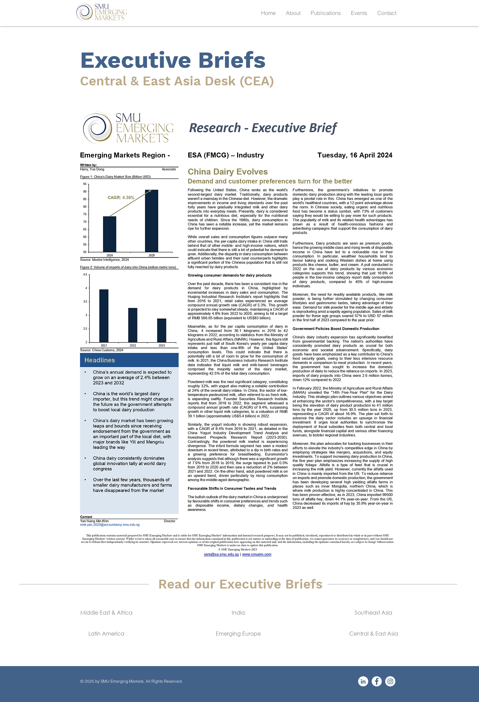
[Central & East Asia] (373, 633)
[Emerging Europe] (238, 633)
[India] (238, 612)
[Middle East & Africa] (106, 612)
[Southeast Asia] (373, 612)
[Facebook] (377, 681)
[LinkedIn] (363, 681)
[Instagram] (390, 681)
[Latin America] (106, 633)
